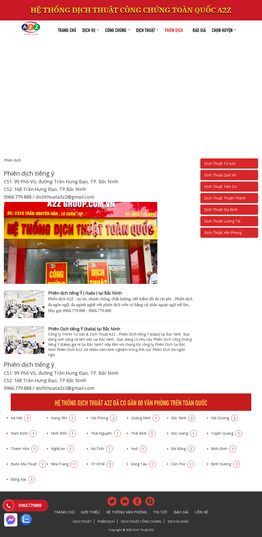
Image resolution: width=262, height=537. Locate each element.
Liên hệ (201, 512)
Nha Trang (64, 463)
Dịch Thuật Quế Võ (220, 175)
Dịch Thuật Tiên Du (220, 186)
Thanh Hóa (24, 448)
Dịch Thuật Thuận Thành (225, 198)
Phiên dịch (176, 29)
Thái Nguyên (106, 433)
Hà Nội (21, 417)
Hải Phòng (104, 417)
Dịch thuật (147, 29)
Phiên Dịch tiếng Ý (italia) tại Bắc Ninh (84, 329)
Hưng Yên (63, 417)
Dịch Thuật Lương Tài (222, 221)
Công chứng (117, 29)
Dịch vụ (90, 29)
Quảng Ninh (145, 417)
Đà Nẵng (183, 448)
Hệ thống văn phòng (126, 512)
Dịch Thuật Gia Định (221, 209)
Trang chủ (67, 29)
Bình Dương (225, 463)
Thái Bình (143, 433)
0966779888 (29, 505)
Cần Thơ (182, 463)
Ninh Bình (63, 433)
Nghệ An (62, 448)
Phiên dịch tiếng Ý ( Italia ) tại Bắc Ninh (85, 293)
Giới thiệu (90, 512)
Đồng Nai (23, 479)
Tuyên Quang (226, 433)
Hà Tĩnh (102, 448)
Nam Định (24, 433)
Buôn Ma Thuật (28, 463)
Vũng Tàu (143, 463)
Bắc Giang (184, 433)
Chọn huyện (224, 29)
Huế (139, 448)
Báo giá (199, 29)
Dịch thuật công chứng (141, 521)
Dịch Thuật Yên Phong (223, 232)
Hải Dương (224, 417)
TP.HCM (102, 463)
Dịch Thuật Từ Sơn (220, 163)
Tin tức (160, 512)
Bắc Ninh (183, 417)
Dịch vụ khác (178, 521)
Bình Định (223, 448)
